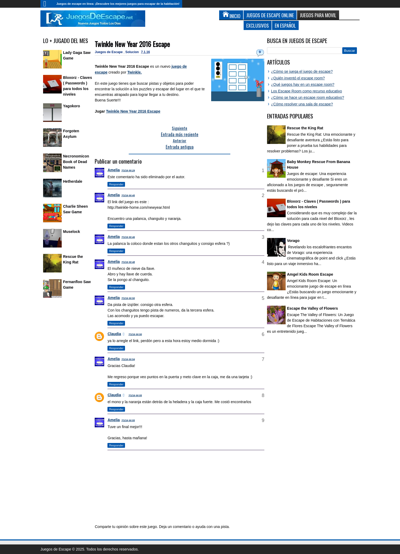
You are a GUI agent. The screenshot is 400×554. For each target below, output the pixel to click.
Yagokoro (71, 106)
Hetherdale (72, 181)
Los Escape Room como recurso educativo (306, 91)
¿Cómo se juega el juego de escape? (302, 71)
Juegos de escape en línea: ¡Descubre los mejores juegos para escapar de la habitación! (118, 3)
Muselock (71, 231)
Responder (116, 184)
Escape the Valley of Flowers (312, 308)
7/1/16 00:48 (128, 262)
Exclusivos (257, 25)
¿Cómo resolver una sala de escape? (302, 104)
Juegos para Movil (318, 15)
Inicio (47, 4)
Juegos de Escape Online (270, 15)
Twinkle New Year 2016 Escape (132, 44)
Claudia (114, 334)
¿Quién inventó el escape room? (298, 78)
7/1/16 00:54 (128, 359)
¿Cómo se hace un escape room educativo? (307, 97)
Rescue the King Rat (305, 128)
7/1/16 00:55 (135, 395)
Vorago (293, 240)
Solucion (132, 52)
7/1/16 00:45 (128, 195)
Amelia (113, 170)
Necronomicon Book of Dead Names (76, 161)
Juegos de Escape (109, 52)
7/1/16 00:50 (128, 298)
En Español (285, 25)
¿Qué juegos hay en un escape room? (302, 84)
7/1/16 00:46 (128, 237)
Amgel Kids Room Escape (310, 274)
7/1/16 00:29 (128, 170)
